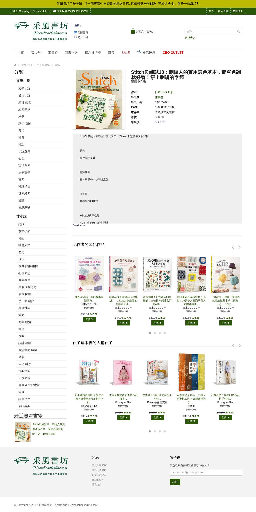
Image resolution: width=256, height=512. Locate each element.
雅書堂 (159, 97)
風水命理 (24, 378)
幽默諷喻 (24, 207)
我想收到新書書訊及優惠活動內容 (189, 465)
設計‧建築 (24, 343)
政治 (21, 259)
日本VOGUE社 (164, 92)
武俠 (21, 116)
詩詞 (21, 224)
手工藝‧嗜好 (26, 301)
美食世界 (24, 308)
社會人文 (24, 245)
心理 (21, 158)
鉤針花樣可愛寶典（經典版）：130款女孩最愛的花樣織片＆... (123, 300)
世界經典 (24, 193)
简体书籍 (83, 37)
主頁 (21, 52)
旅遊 (21, 315)
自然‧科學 (24, 364)
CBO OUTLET (173, 52)
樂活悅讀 (146, 51)
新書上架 (71, 52)
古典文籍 (24, 371)
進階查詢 (190, 37)
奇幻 (21, 130)
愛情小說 (24, 95)
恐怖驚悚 (24, 109)
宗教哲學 (24, 172)
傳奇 (21, 137)
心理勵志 (24, 273)
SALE (126, 52)
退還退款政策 (99, 475)
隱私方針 (97, 484)
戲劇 (21, 357)
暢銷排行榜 (93, 52)
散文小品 (24, 231)
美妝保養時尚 (27, 287)
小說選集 (24, 151)
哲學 (21, 329)
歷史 (21, 252)
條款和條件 (98, 479)
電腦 (21, 392)
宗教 (21, 336)
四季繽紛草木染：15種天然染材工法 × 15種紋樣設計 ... (191, 399)
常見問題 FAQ (99, 465)
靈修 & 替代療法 (29, 385)
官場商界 (24, 165)
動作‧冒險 (24, 123)
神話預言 (24, 186)
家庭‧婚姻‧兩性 (28, 266)
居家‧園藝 (24, 294)
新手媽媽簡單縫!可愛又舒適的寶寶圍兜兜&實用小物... (89, 399)
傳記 (21, 144)
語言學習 (24, 399)
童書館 (53, 52)
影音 (111, 52)
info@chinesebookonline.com (70, 10)
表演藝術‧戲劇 (27, 350)
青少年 (36, 52)
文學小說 (23, 81)
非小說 (21, 216)
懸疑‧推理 (24, 102)
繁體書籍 (83, 32)
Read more (79, 225)
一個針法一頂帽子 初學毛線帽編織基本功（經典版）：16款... (225, 300)
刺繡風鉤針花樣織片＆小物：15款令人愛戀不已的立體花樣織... (191, 300)
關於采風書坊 (99, 470)
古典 (21, 179)
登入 (211, 11)
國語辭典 (24, 406)
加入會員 (223, 11)
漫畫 (21, 200)
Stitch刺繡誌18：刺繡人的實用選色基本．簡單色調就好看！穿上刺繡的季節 (48, 429)
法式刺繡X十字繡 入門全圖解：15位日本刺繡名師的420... (157, 300)
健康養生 (24, 280)
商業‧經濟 (24, 322)
